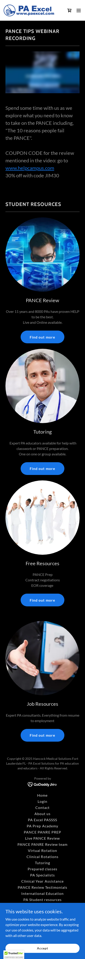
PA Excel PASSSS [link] (42, 820)
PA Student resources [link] (42, 899)
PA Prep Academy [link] (42, 826)
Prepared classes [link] (42, 869)
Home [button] (42, 795)
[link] (29, 10)
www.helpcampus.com (29, 168)
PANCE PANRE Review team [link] (42, 844)
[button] (78, 10)
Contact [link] (42, 807)
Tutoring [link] (42, 863)
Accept (42, 948)
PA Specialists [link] (42, 875)
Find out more (42, 337)
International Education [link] (42, 893)
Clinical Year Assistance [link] (42, 881)
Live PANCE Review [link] (42, 838)
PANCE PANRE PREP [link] (42, 832)
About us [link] (42, 813)
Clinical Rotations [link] (42, 856)
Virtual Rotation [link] (42, 850)
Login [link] (42, 801)
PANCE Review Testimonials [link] (42, 887)
